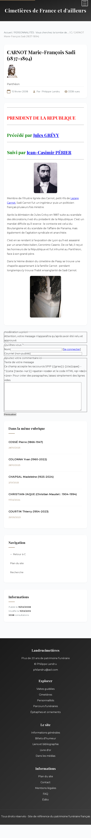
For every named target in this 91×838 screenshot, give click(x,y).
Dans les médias (45, 756)
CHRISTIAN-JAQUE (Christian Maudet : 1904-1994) (43, 494)
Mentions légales (45, 788)
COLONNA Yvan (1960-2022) (28, 459)
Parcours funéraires (45, 706)
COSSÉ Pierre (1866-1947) (26, 442)
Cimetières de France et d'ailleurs (45, 10)
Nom (7, 349)
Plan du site (17, 563)
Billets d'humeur (45, 738)
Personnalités (45, 700)
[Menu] (85, 3)
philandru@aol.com (45, 670)
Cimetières (45, 695)
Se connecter (71, 349)
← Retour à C (18, 554)
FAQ (45, 794)
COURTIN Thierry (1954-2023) (29, 512)
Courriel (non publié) (17, 353)
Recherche (16, 572)
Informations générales (45, 733)
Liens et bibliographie (45, 744)
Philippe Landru (51, 91)
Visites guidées (45, 689)
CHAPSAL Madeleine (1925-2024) (31, 477)
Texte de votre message (19, 362)
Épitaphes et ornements (45, 712)
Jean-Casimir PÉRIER (49, 152)
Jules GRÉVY (46, 135)
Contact (45, 782)
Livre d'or (45, 750)
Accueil (8, 32)
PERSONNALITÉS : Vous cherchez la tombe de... (41, 32)
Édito (45, 800)
